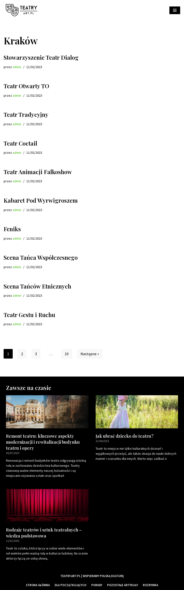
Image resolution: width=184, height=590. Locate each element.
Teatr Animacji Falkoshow (38, 172)
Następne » (89, 353)
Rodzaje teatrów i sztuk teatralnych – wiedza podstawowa (44, 533)
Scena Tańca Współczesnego (41, 257)
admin (17, 67)
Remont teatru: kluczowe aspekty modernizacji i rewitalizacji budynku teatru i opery (43, 442)
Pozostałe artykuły (122, 585)
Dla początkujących (70, 585)
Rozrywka (150, 585)
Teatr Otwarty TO (26, 86)
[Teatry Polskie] (23, 10)
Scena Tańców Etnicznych (37, 286)
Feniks (12, 229)
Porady (96, 585)
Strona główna (38, 585)
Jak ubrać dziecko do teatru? (125, 436)
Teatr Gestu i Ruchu (29, 315)
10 (67, 353)
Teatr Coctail (20, 143)
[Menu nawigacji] (174, 10)
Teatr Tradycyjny (26, 114)
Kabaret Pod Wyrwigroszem (41, 200)
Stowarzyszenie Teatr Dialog (41, 57)
